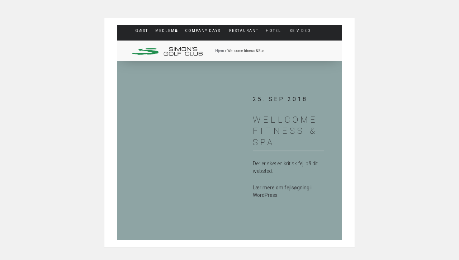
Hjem (219, 51)
